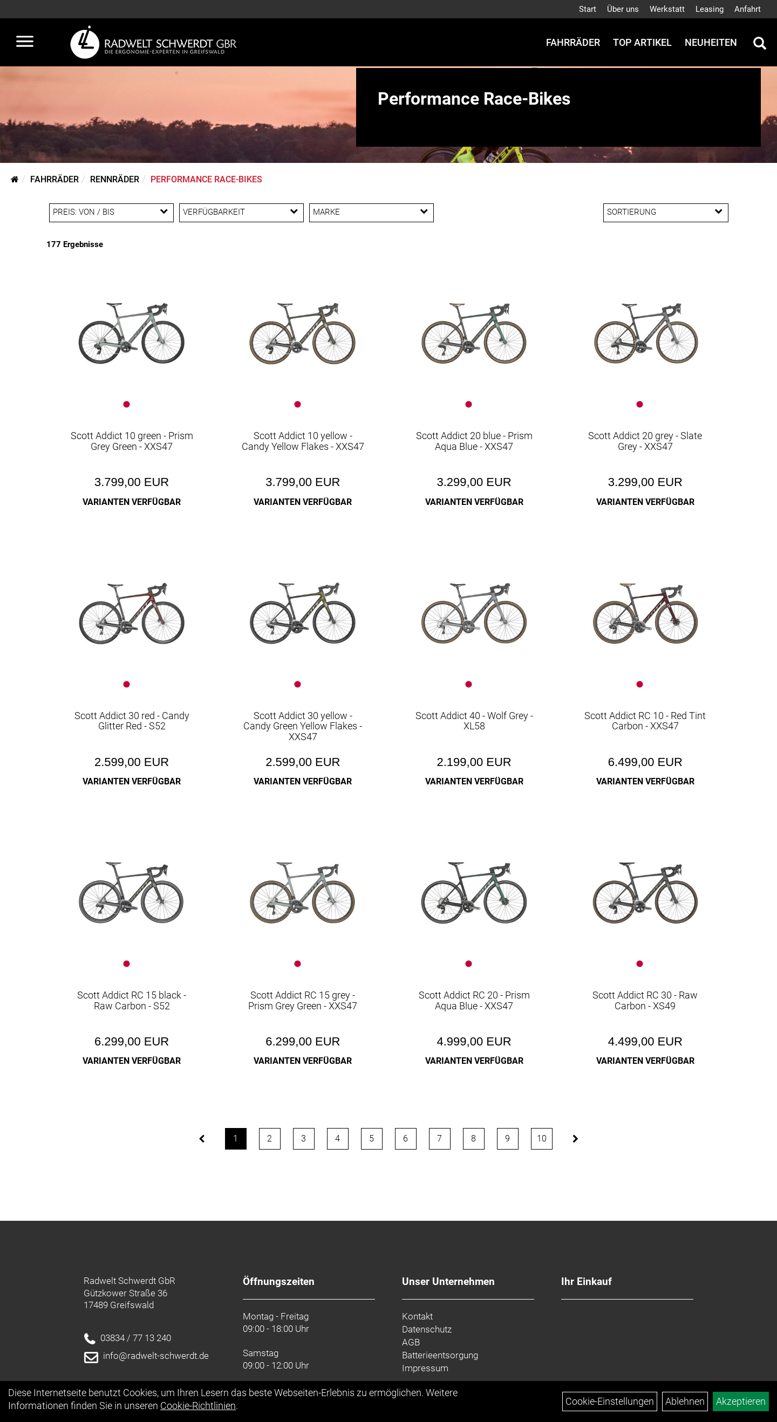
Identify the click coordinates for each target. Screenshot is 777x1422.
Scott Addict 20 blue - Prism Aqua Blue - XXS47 (474, 441)
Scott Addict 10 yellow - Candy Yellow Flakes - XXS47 (303, 441)
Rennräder (114, 179)
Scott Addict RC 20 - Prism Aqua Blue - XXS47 (474, 1000)
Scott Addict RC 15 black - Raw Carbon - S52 (131, 1000)
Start (587, 9)
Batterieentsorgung (440, 1355)
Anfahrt (747, 9)
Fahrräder (573, 42)
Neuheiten (711, 42)
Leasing (710, 9)
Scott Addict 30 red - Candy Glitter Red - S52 (131, 721)
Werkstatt (667, 9)
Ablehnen (685, 1401)
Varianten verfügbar (132, 502)
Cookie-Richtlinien (198, 1405)
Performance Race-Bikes (206, 179)
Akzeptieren (741, 1401)
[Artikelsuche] (759, 44)
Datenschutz (427, 1329)
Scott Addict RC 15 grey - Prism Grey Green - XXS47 (302, 1000)
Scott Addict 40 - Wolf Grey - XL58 (474, 721)
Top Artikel (642, 42)
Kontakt (417, 1316)
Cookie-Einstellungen (609, 1401)
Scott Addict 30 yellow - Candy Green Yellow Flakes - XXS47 (302, 726)
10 (542, 1138)
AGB (411, 1342)
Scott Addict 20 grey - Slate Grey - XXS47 (645, 441)
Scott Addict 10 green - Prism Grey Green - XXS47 (132, 441)
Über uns (623, 9)
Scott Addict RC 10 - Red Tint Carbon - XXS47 (645, 721)
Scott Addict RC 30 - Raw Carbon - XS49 (645, 1000)
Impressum (425, 1368)
